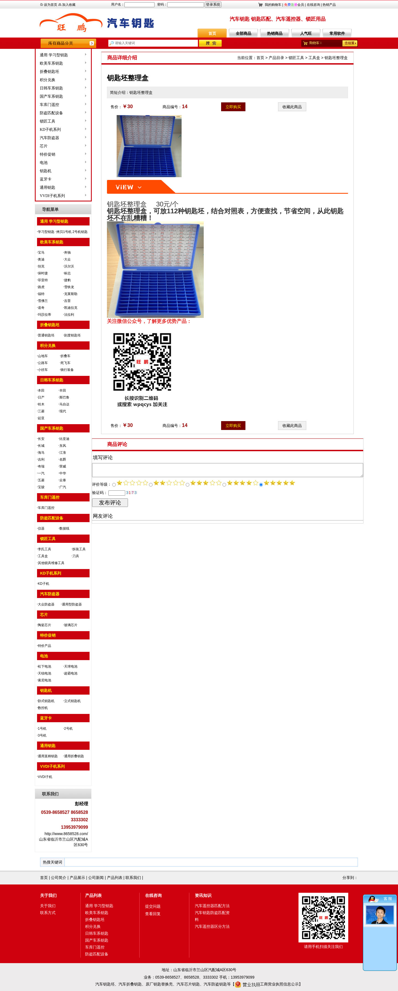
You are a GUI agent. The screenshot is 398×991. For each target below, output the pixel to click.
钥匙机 (29, 171)
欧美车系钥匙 (34, 63)
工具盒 (314, 57)
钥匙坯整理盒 (336, 57)
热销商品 (274, 33)
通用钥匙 (31, 187)
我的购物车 (273, 5)
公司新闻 (96, 877)
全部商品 (243, 33)
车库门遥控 (33, 105)
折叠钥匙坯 (33, 72)
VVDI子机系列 (35, 196)
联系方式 (48, 912)
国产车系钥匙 (34, 96)
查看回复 (153, 914)
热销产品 (329, 5)
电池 (27, 163)
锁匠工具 (31, 121)
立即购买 (233, 107)
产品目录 (276, 57)
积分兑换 (31, 80)
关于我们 (48, 895)
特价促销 (31, 154)
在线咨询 (313, 5)
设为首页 (50, 5)
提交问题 (153, 906)
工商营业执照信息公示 (267, 984)
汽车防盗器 (33, 138)
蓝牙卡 (29, 179)
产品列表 (114, 877)
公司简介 (58, 877)
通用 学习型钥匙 (37, 55)
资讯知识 (203, 895)
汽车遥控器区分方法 (212, 926)
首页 (212, 33)
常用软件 (337, 33)
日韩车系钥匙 (34, 88)
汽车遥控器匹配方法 (212, 906)
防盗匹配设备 (34, 113)
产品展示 (77, 877)
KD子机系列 (33, 129)
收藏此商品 (292, 107)
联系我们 (133, 877)
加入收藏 (68, 5)
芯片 (27, 146)
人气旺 (306, 33)
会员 (294, 5)
